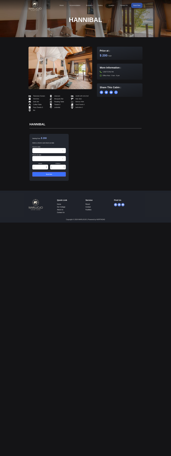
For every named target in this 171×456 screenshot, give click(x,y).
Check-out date (36, 155)
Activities (89, 5)
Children (58, 163)
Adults (40, 163)
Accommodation (74, 5)
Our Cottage (61, 207)
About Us (60, 210)
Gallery (100, 5)
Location (111, 5)
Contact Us (124, 5)
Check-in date (36, 147)
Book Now (136, 5)
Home (62, 5)
